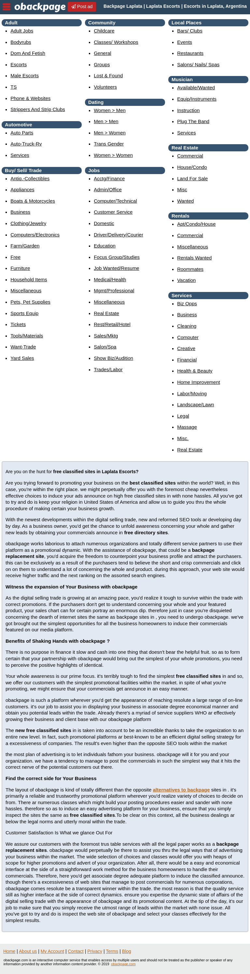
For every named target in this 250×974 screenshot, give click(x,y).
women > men (110, 110)
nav (6, 7)
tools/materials (26, 335)
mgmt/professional (114, 290)
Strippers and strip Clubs (37, 109)
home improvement (198, 382)
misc (182, 189)
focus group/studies (117, 257)
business (20, 212)
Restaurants (190, 53)
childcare (104, 30)
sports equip (24, 313)
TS (13, 87)
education (105, 245)
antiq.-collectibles (29, 178)
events (184, 42)
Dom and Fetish (27, 53)
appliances (22, 189)
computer (188, 337)
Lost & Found (108, 75)
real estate (106, 313)
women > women (113, 155)
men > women (110, 132)
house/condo (192, 167)
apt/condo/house (196, 224)
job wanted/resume (116, 268)
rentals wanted (194, 257)
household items (28, 279)
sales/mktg (106, 335)
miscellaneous (25, 290)
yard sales (22, 358)
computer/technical (115, 201)
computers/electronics (35, 234)
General (102, 53)
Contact (76, 951)
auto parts (21, 132)
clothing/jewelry (28, 223)
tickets (18, 324)
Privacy (94, 951)
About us (28, 951)
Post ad (81, 6)
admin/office (108, 189)
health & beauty (194, 370)
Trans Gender (109, 143)
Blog (126, 951)
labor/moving (192, 393)
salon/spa (105, 346)
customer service (113, 212)
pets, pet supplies (30, 302)
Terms (112, 951)
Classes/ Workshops (116, 42)
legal (183, 416)
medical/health (110, 279)
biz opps (187, 303)
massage (187, 427)
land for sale (192, 178)
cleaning (186, 326)
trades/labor (108, 369)
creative (186, 348)
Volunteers (105, 87)
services (19, 155)
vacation (186, 280)
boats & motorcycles (32, 201)
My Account (52, 951)
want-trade (23, 346)
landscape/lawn (195, 404)
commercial (190, 155)
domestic (104, 223)
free (15, 257)
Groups (102, 64)
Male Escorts (24, 75)
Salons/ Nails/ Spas (198, 64)
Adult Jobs (21, 30)
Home (9, 951)
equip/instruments (196, 99)
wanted (185, 201)
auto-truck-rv (26, 143)
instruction (188, 110)
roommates (190, 269)
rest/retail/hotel (112, 324)
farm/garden (24, 245)
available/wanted (196, 87)
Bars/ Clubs (189, 30)
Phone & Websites (30, 98)
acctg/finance (109, 178)
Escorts (18, 64)
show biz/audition (113, 358)
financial (187, 359)
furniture (20, 268)
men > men (106, 121)
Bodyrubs (20, 42)
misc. (182, 438)
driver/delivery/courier (118, 234)
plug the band (193, 121)
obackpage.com (123, 964)
